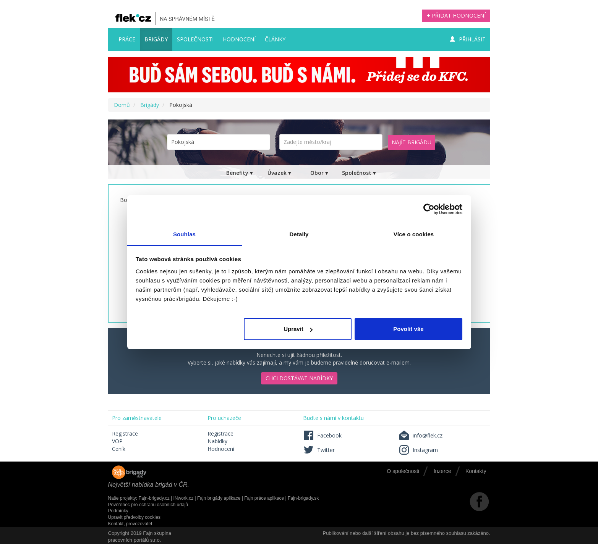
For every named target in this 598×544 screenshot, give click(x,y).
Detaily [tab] (299, 234)
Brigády (156, 39)
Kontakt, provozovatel (130, 523)
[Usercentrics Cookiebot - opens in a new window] (428, 209)
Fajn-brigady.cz (154, 498)
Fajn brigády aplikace (218, 498)
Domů (122, 104)
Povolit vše (408, 329)
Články (275, 39)
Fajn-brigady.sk (303, 498)
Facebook (322, 435)
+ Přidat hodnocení (456, 15)
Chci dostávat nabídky (299, 378)
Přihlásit (468, 39)
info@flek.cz (420, 435)
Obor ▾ (319, 172)
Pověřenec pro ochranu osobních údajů (148, 504)
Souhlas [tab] (184, 234)
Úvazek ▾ (279, 172)
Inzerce (442, 471)
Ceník (118, 448)
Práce (126, 39)
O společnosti (403, 471)
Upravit (298, 329)
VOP (117, 441)
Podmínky (118, 510)
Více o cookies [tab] (414, 234)
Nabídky (217, 441)
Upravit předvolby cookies (134, 517)
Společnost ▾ (359, 172)
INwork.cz (183, 498)
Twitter (319, 450)
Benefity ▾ (239, 172)
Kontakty (475, 471)
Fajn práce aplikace (264, 498)
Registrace (125, 433)
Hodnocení (239, 39)
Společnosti (195, 39)
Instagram (418, 450)
